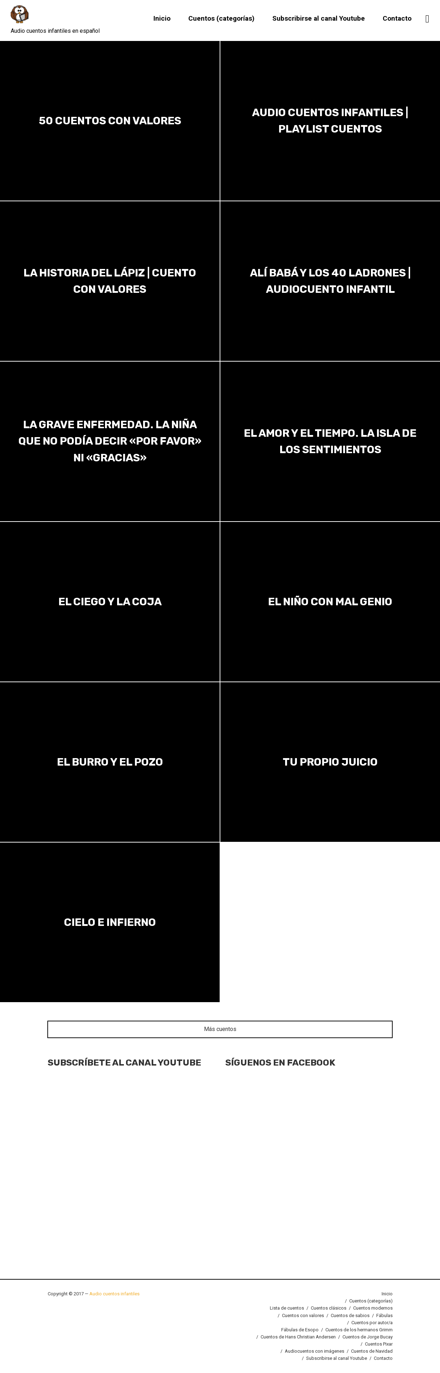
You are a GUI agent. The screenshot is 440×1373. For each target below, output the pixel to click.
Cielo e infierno (110, 922)
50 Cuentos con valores (110, 120)
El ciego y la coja (110, 601)
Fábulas (384, 1315)
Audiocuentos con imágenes (314, 1351)
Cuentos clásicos (328, 1308)
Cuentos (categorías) (221, 19)
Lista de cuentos (287, 1308)
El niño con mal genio (330, 601)
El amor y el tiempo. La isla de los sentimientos (330, 441)
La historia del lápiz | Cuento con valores (109, 281)
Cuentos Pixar (379, 1344)
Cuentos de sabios (350, 1315)
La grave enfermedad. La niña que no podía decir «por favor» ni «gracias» (110, 441)
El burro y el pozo (110, 762)
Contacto (397, 19)
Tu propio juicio (330, 762)
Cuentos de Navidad (372, 1351)
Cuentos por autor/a (372, 1322)
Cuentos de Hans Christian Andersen (298, 1337)
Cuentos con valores (303, 1315)
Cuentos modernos (373, 1308)
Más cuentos (220, 1029)
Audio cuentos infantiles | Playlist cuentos (330, 120)
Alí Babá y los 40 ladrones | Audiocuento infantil (330, 281)
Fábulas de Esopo (300, 1329)
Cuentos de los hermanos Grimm (359, 1329)
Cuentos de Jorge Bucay (367, 1337)
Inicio (162, 19)
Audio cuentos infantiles (114, 1293)
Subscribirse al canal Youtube (318, 19)
